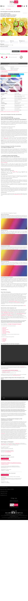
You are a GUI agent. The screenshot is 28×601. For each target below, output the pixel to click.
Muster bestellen (16, 111)
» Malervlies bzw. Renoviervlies (6, 314)
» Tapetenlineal (4, 340)
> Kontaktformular (5, 138)
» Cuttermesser (4, 332)
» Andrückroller (4, 333)
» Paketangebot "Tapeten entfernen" (9, 312)
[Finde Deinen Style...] (14, 6)
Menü (3, 6)
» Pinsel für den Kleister (5, 329)
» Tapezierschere (4, 338)
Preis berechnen (24, 51)
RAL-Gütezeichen (17, 302)
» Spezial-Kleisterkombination (13, 301)
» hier (19, 54)
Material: (2, 44)
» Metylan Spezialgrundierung (20, 313)
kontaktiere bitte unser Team (18, 194)
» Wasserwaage (4, 339)
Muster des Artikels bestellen (14, 63)
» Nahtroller (3, 341)
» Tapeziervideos (17, 443)
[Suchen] (19, 6)
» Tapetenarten (10, 444)
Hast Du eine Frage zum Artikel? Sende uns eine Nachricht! (8, 70)
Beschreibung (2, 111)
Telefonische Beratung (3, 71)
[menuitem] (2, 6)
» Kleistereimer (4, 330)
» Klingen (9, 332)
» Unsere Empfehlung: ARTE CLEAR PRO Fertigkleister (10, 370)
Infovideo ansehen (15, 51)
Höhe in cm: (12, 40)
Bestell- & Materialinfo (7, 111)
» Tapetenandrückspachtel (5, 331)
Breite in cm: (2, 40)
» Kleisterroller (4, 328)
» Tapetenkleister (21, 366)
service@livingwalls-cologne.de (9, 451)
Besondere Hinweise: (4, 46)
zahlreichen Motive (15, 171)
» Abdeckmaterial (4, 327)
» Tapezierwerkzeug (9, 315)
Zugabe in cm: (22, 40)
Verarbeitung (12, 111)
